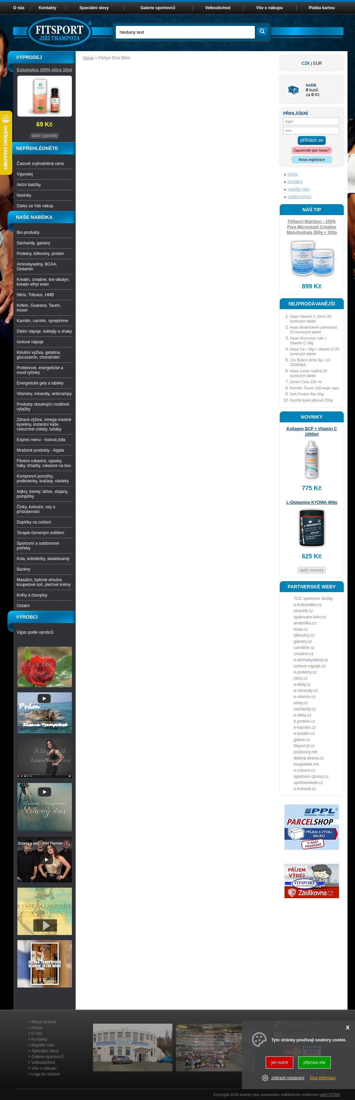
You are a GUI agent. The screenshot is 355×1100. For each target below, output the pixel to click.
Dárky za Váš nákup (35, 206)
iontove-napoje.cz (310, 666)
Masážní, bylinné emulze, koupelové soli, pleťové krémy (44, 582)
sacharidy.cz (305, 709)
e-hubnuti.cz (305, 788)
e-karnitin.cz (305, 727)
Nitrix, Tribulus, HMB (35, 294)
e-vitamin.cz (304, 696)
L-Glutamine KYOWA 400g (312, 502)
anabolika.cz (305, 623)
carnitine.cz (304, 647)
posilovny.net (305, 752)
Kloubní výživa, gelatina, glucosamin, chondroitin (39, 355)
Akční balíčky (29, 184)
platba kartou (299, 196)
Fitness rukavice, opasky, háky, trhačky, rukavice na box (44, 463)
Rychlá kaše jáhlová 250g (311, 400)
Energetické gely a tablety (40, 383)
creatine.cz (303, 653)
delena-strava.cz (309, 758)
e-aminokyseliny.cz (311, 660)
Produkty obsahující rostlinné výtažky (43, 406)
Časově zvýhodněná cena (40, 163)
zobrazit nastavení (287, 1077)
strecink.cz (303, 610)
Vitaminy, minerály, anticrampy (44, 393)
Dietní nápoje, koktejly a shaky (44, 331)
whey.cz (301, 702)
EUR (317, 63)
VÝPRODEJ (29, 57)
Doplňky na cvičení (34, 522)
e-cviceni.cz (304, 770)
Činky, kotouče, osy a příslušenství (36, 509)
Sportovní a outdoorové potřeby (38, 546)
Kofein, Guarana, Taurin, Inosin (39, 308)
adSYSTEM (329, 1095)
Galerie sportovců (157, 7)
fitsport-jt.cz (304, 745)
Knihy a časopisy (32, 595)
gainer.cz (302, 739)
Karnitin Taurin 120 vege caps (314, 388)
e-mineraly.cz (306, 690)
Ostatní (23, 605)
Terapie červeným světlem (40, 532)
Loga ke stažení (45, 1074)
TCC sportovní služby (313, 598)
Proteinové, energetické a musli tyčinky (40, 370)
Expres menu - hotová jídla (41, 439)
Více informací (323, 1077)
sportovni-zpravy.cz (311, 776)
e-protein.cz (304, 721)
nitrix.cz (301, 678)
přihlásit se (311, 140)
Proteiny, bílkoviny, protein (40, 253)
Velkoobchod (218, 7)
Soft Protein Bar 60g (307, 394)
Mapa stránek (43, 1022)
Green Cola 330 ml (305, 382)
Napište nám (42, 1045)
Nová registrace (311, 159)
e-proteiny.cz (305, 672)
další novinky (311, 570)
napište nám (299, 189)
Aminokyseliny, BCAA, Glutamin (37, 266)
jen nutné (279, 1062)
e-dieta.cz (302, 715)
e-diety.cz (302, 684)
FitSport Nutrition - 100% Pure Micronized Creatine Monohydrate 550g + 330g (312, 227)
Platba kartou (322, 7)
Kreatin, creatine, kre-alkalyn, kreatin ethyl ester (43, 282)
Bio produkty (28, 232)
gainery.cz (303, 641)
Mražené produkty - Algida (40, 450)
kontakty (295, 181)
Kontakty (47, 7)
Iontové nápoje (30, 342)
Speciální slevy (94, 7)
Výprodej (25, 174)
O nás (19, 7)
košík (311, 85)
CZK (306, 63)
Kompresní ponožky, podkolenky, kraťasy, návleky (43, 478)
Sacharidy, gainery (33, 243)
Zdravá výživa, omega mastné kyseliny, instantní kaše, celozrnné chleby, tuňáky (44, 424)
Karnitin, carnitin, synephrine (42, 320)
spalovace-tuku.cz (310, 617)
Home (88, 58)
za (308, 94)
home (293, 174)
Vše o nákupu (269, 7)
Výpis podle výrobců (35, 632)
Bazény (23, 569)
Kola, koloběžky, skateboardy (43, 558)
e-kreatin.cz (304, 733)
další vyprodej (44, 135)
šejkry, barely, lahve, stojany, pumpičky (42, 494)
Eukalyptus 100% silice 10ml (44, 69)
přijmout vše (315, 1062)
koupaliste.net (306, 764)
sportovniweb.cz (308, 782)
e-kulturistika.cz (308, 604)
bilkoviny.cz (304, 635)
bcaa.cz (301, 629)
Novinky (24, 195)
